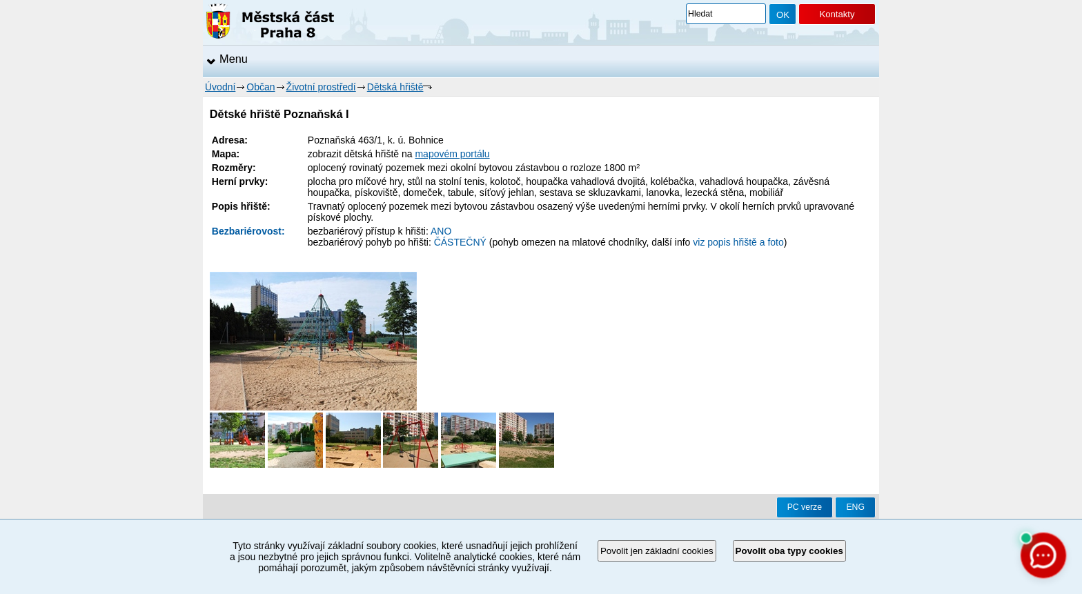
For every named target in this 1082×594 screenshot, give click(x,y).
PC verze (804, 507)
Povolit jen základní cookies (657, 551)
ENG (855, 507)
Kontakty (836, 14)
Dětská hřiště (395, 86)
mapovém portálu (452, 153)
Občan (260, 86)
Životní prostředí (321, 86)
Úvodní (220, 86)
